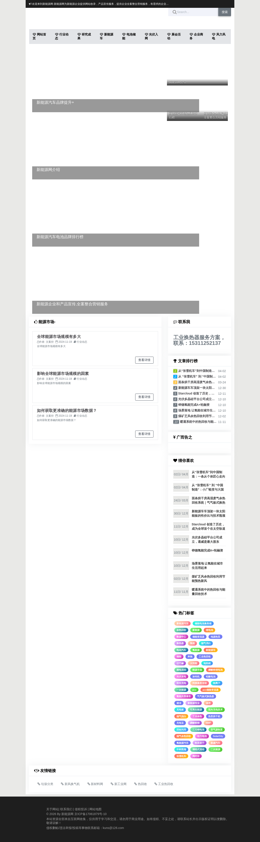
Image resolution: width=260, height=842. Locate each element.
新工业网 (119, 784)
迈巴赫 (180, 663)
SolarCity (218, 736)
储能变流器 (198, 636)
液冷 (179, 703)
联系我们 (66, 809)
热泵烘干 (199, 743)
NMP (208, 723)
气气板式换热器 (205, 696)
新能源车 (210, 650)
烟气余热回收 (184, 736)
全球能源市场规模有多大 (59, 336)
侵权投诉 (81, 809)
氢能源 (196, 650)
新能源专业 (194, 703)
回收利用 (181, 729)
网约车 (196, 756)
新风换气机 (70, 784)
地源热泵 (215, 636)
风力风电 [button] (218, 36)
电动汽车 (181, 650)
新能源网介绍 (177, 82)
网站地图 (95, 809)
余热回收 (181, 630)
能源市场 (197, 669)
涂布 (208, 703)
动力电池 (202, 736)
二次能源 (215, 749)
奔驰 (190, 656)
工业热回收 (205, 656)
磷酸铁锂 (195, 723)
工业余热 (197, 716)
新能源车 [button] (106, 36)
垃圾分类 (45, 784)
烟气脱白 (181, 716)
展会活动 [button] (174, 36)
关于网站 (52, 809)
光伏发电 (181, 676)
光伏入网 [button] (151, 36)
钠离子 (216, 683)
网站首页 (39, 36)
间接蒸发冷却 (199, 683)
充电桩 (180, 709)
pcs (194, 689)
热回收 (140, 784)
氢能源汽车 (182, 743)
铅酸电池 (210, 676)
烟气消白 (206, 643)
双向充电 (181, 683)
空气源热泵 (217, 729)
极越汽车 (215, 743)
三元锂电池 (198, 729)
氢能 (192, 643)
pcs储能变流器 (210, 689)
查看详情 (144, 360)
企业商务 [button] (196, 36)
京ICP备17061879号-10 (90, 814)
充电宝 (180, 723)
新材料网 (95, 784)
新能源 (196, 630)
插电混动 (181, 669)
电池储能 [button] (129, 36)
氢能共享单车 (184, 696)
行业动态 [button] (61, 36)
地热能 (207, 663)
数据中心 (181, 636)
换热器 (180, 643)
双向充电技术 (215, 709)
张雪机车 (181, 756)
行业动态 (82, 341)
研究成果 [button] (84, 36)
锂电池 (209, 630)
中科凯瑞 (181, 749)
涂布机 (196, 676)
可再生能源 (196, 709)
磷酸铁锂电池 (215, 669)
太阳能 (193, 663)
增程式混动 (198, 749)
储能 (179, 656)
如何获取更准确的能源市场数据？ (67, 410)
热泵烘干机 (214, 716)
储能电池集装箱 (203, 623)
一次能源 (181, 689)
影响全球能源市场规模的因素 (63, 373)
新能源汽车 (182, 623)
